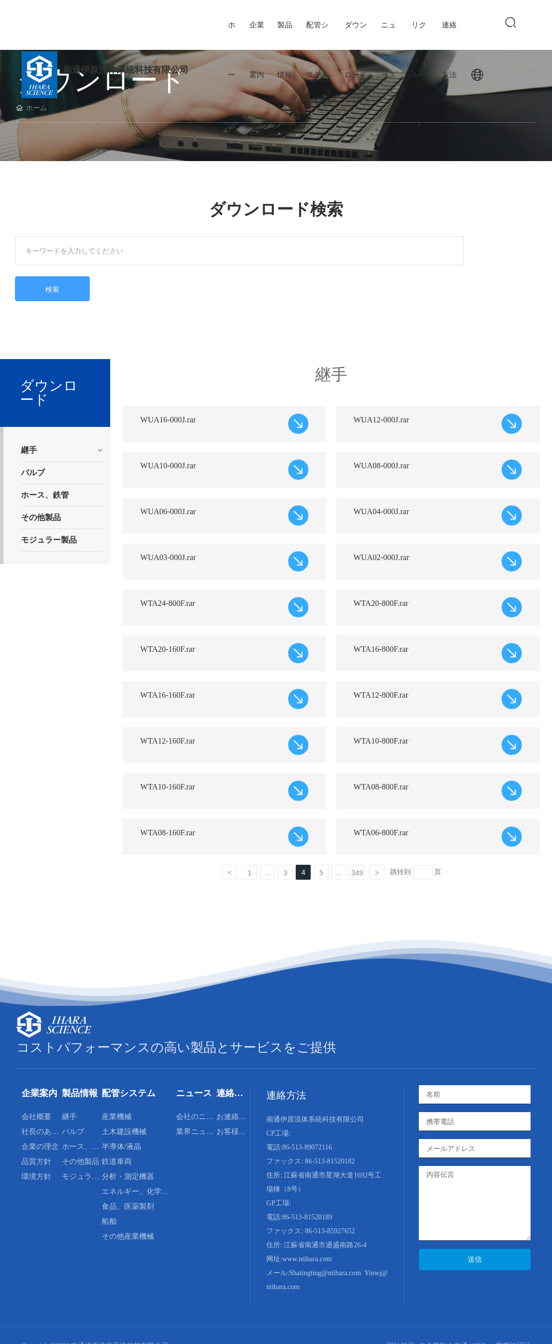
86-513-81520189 (307, 1217)
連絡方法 (286, 1095)
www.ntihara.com (307, 1259)
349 (357, 873)
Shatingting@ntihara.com (325, 1273)
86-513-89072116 (307, 1147)
